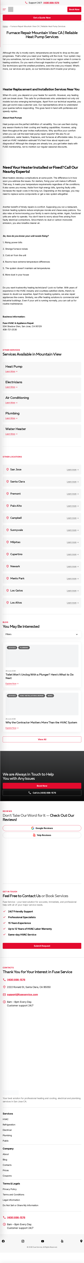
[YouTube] (42, 1241)
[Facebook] (3, 1241)
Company (8, 1148)
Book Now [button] (74, 9)
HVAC (6, 1119)
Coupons (7, 1175)
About (6, 1154)
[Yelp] (62, 1241)
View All (42, 739)
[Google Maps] (81, 1241)
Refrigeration (9, 1124)
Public (6, 1140)
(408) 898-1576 (51, 2)
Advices (12, 648)
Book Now (42, 785)
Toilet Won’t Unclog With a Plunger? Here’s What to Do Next (40, 676)
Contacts (7, 1165)
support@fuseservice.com (22, 994)
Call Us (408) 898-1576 (42, 792)
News (50, 696)
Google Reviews (42, 828)
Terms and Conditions (13, 1194)
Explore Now (11, 683)
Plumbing (24, 648)
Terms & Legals (11, 1183)
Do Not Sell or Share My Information (20, 1205)
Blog (5, 1159)
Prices (6, 1170)
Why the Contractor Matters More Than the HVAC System (41, 722)
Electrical (7, 1130)
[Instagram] (22, 1241)
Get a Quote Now (42, 17)
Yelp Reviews (42, 835)
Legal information (11, 1200)
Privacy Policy (10, 1189)
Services (8, 1113)
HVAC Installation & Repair (31, 696)
